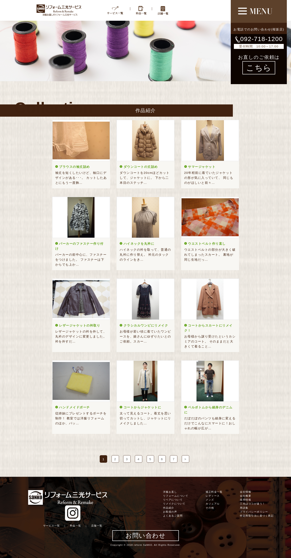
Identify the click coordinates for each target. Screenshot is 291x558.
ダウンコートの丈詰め (141, 166)
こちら (258, 67)
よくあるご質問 (173, 515)
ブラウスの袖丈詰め (74, 166)
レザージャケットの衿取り (79, 325)
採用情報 (245, 499)
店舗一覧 (96, 525)
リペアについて (173, 499)
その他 (210, 507)
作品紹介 (168, 507)
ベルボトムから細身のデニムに (208, 409)
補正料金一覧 (214, 491)
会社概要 (245, 495)
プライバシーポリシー (254, 511)
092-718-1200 (259, 38)
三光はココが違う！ (252, 503)
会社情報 (245, 491)
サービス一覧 (51, 525)
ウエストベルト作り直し (207, 243)
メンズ (210, 499)
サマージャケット (201, 166)
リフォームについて (175, 495)
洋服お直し (170, 491)
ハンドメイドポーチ (74, 407)
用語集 (244, 507)
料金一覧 (75, 525)
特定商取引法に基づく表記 (257, 515)
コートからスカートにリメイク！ (208, 328)
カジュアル (213, 503)
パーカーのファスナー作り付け (79, 246)
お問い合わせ (145, 535)
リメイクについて (174, 503)
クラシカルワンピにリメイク (146, 325)
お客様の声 (170, 511)
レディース (213, 495)
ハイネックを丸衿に (139, 243)
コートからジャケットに (142, 407)
